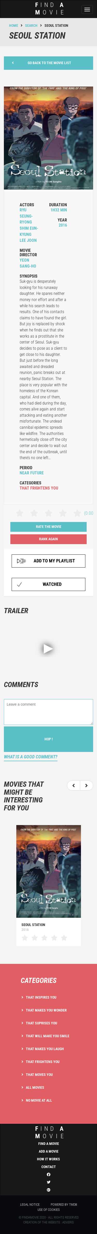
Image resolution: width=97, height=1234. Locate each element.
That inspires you (41, 997)
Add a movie (48, 1151)
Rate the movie (48, 527)
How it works (48, 1159)
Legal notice (30, 1204)
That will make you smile (47, 1036)
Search (31, 25)
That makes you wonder (46, 1010)
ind (47, 1132)
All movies (35, 1087)
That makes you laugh (45, 1049)
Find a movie (48, 1144)
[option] (48, 885)
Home (13, 25)
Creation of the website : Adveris (48, 1222)
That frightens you (42, 1062)
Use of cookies (49, 1210)
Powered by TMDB (64, 1204)
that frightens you (39, 488)
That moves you (39, 1075)
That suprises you (41, 1023)
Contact (48, 1167)
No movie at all (39, 1100)
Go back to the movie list (41, 63)
